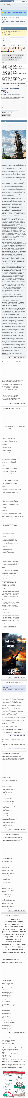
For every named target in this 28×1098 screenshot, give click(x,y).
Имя (3, 38)
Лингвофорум (6, 5)
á (1, 53)
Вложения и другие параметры (11, 88)
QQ (10, 357)
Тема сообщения (6, 43)
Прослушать (3, 94)
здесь (22, 12)
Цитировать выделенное (18, 357)
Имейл (3, 40)
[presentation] (12, 104)
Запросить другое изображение (13, 94)
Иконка (3, 45)
